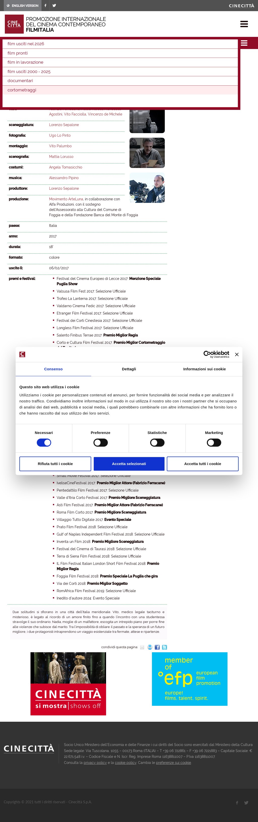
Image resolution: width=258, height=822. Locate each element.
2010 (33, 63)
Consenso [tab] (53, 369)
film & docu (26, 43)
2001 (133, 63)
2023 (45, 56)
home (8, 43)
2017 (71, 43)
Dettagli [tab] (129, 369)
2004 (100, 63)
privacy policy (95, 763)
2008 (55, 63)
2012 (12, 63)
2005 (89, 63)
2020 (77, 56)
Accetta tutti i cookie (202, 464)
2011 (23, 63)
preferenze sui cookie (173, 763)
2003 (111, 63)
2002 (122, 63)
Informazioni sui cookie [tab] (204, 369)
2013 (152, 56)
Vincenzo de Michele (105, 114)
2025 (23, 56)
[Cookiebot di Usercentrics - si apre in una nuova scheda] (207, 354)
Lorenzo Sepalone (64, 98)
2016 (120, 56)
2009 (44, 63)
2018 (99, 56)
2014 (142, 56)
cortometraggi (51, 43)
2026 (12, 56)
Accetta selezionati (129, 464)
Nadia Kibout (92, 109)
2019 (88, 56)
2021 (67, 56)
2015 (131, 56)
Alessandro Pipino (64, 178)
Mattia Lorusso (61, 157)
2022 (56, 56)
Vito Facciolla (75, 114)
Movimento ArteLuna (66, 199)
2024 (34, 56)
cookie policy (125, 763)
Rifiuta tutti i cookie (55, 464)
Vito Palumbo (60, 146)
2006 (77, 63)
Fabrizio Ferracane (64, 109)
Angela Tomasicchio (65, 167)
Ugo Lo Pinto (60, 135)
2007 (66, 63)
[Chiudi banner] (237, 354)
